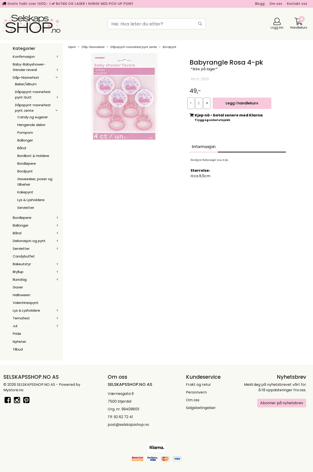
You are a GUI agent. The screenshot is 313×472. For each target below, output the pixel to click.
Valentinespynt (25, 302)
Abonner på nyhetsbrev (281, 403)
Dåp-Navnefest (26, 77)
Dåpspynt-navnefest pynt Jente (132, 47)
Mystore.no (13, 390)
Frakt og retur (198, 384)
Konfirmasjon (24, 56)
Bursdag (20, 279)
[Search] (156, 23)
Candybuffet (24, 256)
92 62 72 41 (123, 416)
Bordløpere (26, 163)
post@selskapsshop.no (128, 424)
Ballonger (25, 140)
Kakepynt (25, 192)
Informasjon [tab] (204, 146)
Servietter (25, 207)
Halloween (21, 295)
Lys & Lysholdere (31, 199)
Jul (15, 325)
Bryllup (18, 271)
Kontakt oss (297, 4)
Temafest (21, 318)
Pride (17, 333)
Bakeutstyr (22, 264)
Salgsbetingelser (201, 407)
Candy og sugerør (32, 117)
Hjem (72, 47)
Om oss (276, 4)
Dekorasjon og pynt (29, 240)
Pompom (25, 132)
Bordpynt (25, 171)
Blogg (260, 4)
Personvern (196, 392)
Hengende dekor (31, 124)
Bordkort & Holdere (33, 155)
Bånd (21, 148)
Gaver (18, 287)
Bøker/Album (26, 84)
